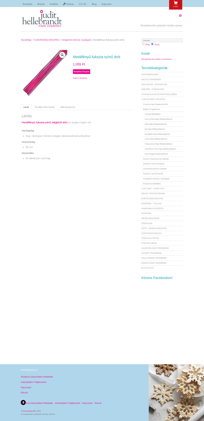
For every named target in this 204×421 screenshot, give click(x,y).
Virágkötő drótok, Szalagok (76, 39)
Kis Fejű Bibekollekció (155, 129)
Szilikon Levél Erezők (153, 173)
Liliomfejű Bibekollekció (156, 139)
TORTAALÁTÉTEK (150, 238)
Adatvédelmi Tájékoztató (33, 382)
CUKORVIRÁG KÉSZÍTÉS (46, 39)
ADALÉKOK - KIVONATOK (154, 84)
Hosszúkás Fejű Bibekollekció (158, 144)
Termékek (27, 4)
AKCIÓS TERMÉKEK (151, 79)
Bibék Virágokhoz (151, 109)
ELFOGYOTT (147, 268)
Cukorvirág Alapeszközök (155, 104)
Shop (156, 44)
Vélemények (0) (67, 107)
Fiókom (68, 4)
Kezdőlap (26, 39)
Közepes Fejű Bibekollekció (157, 134)
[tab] (26, 107)
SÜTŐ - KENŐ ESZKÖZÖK (153, 228)
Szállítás (54, 4)
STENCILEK (146, 223)
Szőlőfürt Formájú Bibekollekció (160, 149)
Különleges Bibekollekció (156, 154)
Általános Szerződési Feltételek (37, 377)
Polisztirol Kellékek (152, 183)
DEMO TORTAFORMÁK (153, 193)
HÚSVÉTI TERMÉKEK (151, 253)
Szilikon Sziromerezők (153, 163)
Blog (94, 4)
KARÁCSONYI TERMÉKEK (153, 263)
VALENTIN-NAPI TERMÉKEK (155, 248)
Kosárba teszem (81, 71)
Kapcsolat (106, 4)
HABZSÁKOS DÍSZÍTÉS (152, 208)
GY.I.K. (83, 4)
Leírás (26, 107)
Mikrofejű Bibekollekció (156, 124)
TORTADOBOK (149, 243)
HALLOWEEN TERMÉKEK (153, 258)
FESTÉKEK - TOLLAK (151, 203)
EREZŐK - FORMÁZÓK (152, 89)
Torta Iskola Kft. (29, 411)
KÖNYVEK (146, 213)
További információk (44, 107)
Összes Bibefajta (152, 114)
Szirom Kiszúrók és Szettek (156, 159)
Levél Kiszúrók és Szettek (155, 168)
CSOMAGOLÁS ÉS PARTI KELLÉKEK (159, 94)
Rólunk (41, 4)
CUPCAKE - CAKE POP (152, 188)
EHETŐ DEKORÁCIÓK (152, 198)
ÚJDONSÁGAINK (149, 74)
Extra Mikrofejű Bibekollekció (158, 119)
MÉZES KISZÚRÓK (150, 218)
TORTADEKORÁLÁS (151, 233)
